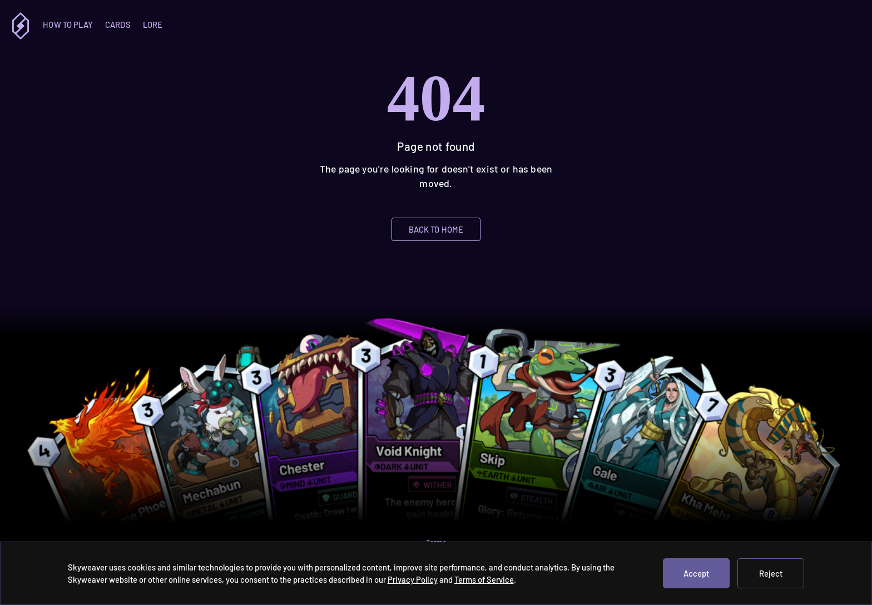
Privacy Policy (413, 579)
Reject (770, 573)
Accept (696, 573)
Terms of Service (484, 579)
